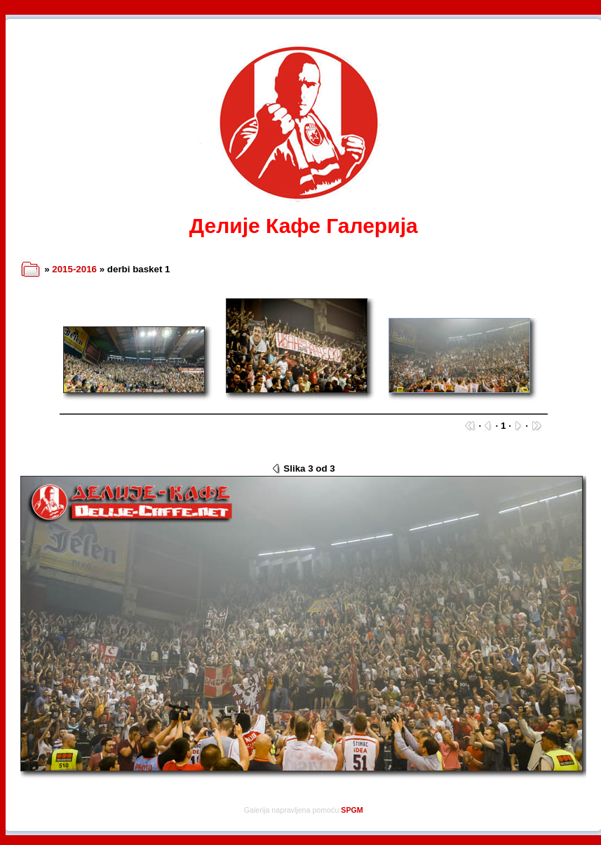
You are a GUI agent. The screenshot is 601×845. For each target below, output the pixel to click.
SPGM (352, 810)
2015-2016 (74, 269)
